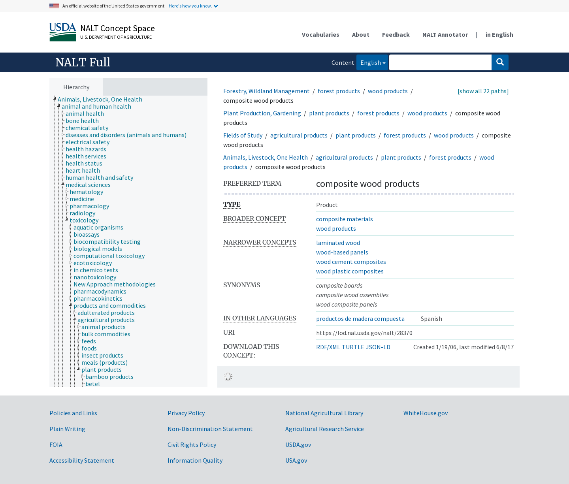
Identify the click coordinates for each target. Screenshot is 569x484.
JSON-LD (378, 347)
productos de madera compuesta (360, 318)
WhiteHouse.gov (425, 413)
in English (499, 34)
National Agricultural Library (324, 413)
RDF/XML (328, 347)
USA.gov (296, 460)
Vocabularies (320, 34)
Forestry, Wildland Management (266, 91)
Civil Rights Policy (192, 444)
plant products (329, 113)
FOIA (55, 444)
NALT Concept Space (117, 28)
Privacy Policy (186, 413)
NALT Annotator (445, 34)
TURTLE (353, 347)
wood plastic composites (350, 271)
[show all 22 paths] (483, 91)
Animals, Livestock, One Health (265, 157)
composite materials (344, 219)
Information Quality (195, 460)
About (360, 34)
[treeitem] (103, 99)
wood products (388, 91)
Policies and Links (73, 413)
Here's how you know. (190, 6)
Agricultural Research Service (324, 429)
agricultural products (299, 135)
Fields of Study (242, 135)
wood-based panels (342, 252)
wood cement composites (351, 262)
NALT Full (82, 62)
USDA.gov (298, 444)
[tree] (128, 241)
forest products (339, 91)
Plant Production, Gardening (262, 113)
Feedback (396, 34)
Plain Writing (67, 429)
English (368, 61)
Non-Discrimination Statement (210, 429)
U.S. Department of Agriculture (116, 37)
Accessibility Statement (81, 460)
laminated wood (338, 243)
